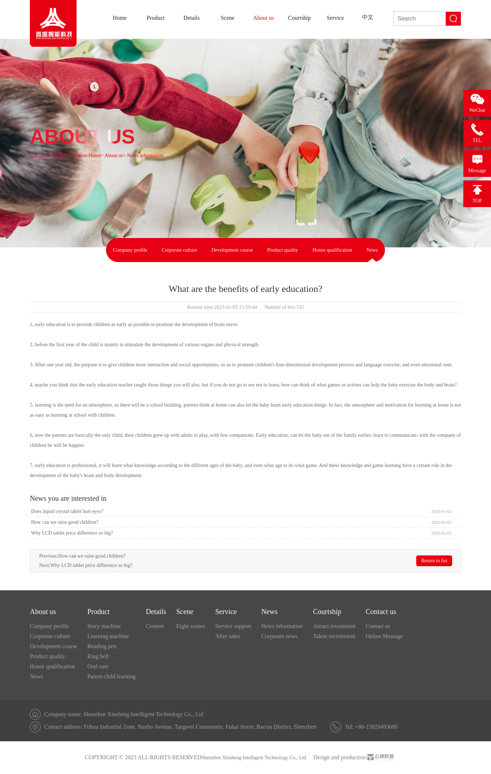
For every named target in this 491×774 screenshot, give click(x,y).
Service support (233, 626)
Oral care (98, 666)
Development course (232, 250)
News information (282, 626)
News (372, 250)
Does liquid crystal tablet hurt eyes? (67, 511)
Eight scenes (190, 626)
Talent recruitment (334, 636)
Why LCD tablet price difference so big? (71, 533)
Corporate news (279, 636)
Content (155, 626)
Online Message (384, 636)
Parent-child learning (111, 676)
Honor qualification (332, 250)
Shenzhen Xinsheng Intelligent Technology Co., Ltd (253, 757)
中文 (367, 17)
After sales (227, 636)
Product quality (282, 250)
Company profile (130, 250)
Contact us (378, 626)
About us (114, 155)
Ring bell (98, 656)
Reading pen (101, 646)
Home (94, 155)
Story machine (104, 626)
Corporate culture (179, 250)
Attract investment (334, 626)
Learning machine (108, 636)
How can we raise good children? (64, 522)
